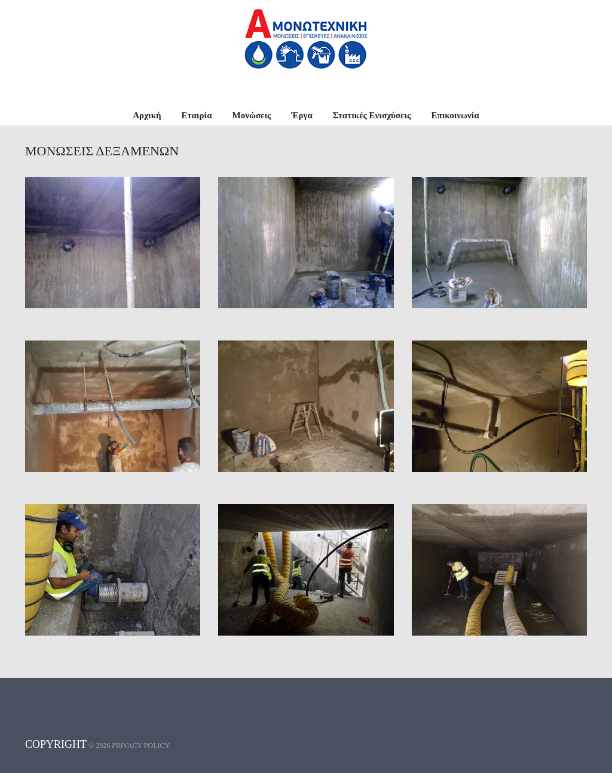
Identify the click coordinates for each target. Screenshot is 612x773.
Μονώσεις (251, 115)
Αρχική (147, 115)
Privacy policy (141, 745)
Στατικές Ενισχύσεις (372, 115)
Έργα (301, 115)
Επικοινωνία (455, 115)
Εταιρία (197, 115)
